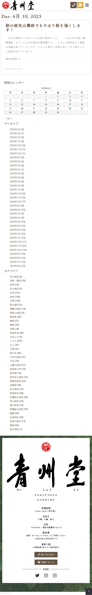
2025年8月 (15, 164)
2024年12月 (16, 196)
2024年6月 (15, 220)
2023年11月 (16, 248)
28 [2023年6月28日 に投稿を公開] (34, 115)
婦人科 (13, 355)
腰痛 (12, 327)
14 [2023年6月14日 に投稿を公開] (34, 107)
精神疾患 (14, 395)
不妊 (12, 363)
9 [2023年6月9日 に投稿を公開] (58, 103)
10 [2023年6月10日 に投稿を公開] (70, 103)
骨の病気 (14, 307)
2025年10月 (16, 156)
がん (12, 347)
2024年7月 (15, 216)
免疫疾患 (14, 335)
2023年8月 (15, 260)
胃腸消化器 (15, 383)
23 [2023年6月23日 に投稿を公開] (58, 111)
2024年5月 (15, 224)
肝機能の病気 (16, 399)
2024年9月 (15, 208)
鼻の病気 (14, 432)
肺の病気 (14, 403)
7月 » (9, 121)
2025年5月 (15, 176)
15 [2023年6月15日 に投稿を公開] (46, 107)
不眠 (12, 351)
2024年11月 (16, 200)
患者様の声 (15, 371)
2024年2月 (15, 236)
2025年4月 (15, 180)
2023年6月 (15, 268)
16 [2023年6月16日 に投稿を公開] (58, 107)
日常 (12, 295)
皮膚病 (13, 387)
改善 (12, 299)
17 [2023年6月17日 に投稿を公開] (70, 107)
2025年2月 (15, 188)
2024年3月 (15, 232)
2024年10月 (16, 204)
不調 (12, 303)
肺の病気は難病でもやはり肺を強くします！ (43, 30)
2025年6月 (15, 172)
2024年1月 (15, 240)
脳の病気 (14, 407)
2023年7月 (15, 264)
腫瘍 (12, 415)
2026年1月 (15, 144)
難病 (12, 427)
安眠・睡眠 (15, 283)
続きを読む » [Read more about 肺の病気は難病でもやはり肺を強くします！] (13, 61)
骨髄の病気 (15, 315)
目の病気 (14, 391)
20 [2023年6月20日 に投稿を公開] (22, 111)
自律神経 (14, 420)
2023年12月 (16, 244)
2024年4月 (15, 228)
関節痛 (13, 319)
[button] (87, 5)
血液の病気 (15, 423)
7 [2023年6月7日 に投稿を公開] (34, 103)
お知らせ (14, 339)
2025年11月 (16, 152)
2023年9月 (15, 256)
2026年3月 (15, 136)
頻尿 (12, 287)
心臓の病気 (15, 367)
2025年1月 (15, 192)
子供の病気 (15, 359)
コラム (13, 343)
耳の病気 (14, 279)
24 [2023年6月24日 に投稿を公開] (70, 111)
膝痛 (12, 323)
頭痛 (12, 331)
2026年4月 (15, 132)
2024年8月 (15, 212)
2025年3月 (15, 184)
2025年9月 (15, 160)
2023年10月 (16, 252)
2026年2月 (15, 140)
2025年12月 (16, 148)
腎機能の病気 (16, 411)
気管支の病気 (16, 379)
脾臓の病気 (15, 311)
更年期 (13, 375)
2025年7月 (15, 168)
